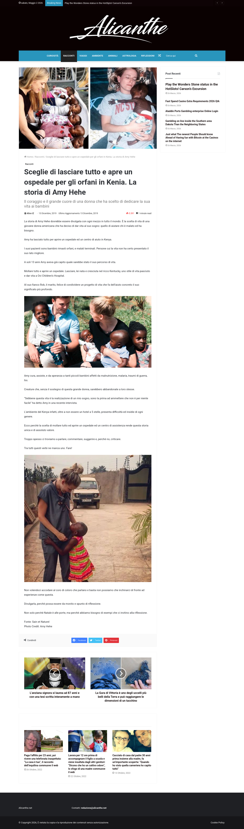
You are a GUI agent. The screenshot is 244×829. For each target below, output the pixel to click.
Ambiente (97, 55)
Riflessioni (147, 55)
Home (28, 156)
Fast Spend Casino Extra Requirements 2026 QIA (192, 101)
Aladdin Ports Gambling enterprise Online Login (192, 111)
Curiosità (52, 55)
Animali (112, 55)
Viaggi (83, 55)
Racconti (69, 55)
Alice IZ (30, 213)
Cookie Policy (218, 822)
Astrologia (129, 55)
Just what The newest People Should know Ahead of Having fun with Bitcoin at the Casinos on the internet (192, 138)
